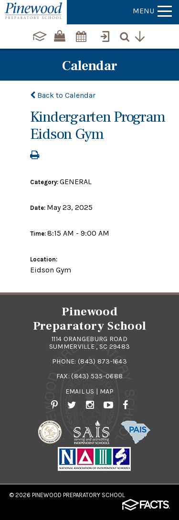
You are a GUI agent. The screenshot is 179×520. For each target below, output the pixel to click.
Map (107, 391)
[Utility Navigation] (142, 35)
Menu (152, 10)
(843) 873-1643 (102, 361)
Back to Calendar (62, 95)
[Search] (127, 35)
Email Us (80, 391)
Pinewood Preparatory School (78, 495)
